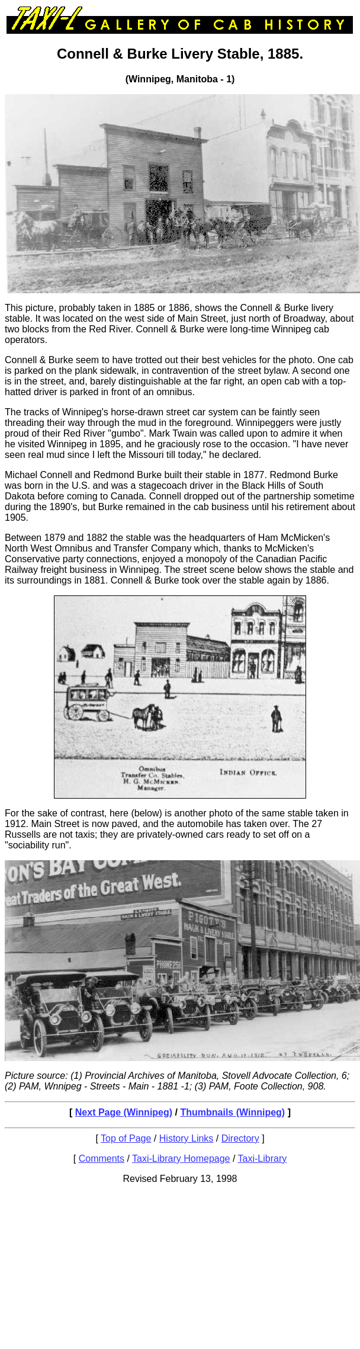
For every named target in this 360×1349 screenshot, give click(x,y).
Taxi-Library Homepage (181, 1158)
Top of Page (126, 1138)
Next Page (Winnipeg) (123, 1112)
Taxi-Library (262, 1158)
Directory (240, 1138)
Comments (101, 1158)
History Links (186, 1138)
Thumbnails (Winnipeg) (232, 1112)
